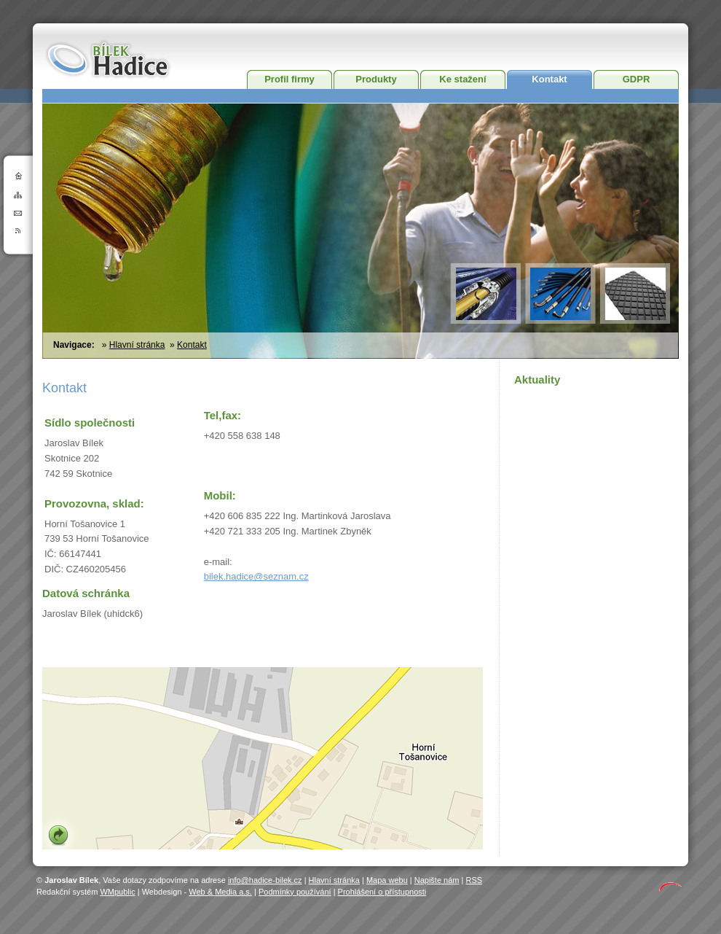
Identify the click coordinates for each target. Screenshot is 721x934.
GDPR (636, 79)
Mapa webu (387, 880)
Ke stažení (462, 79)
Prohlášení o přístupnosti (382, 891)
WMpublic (117, 891)
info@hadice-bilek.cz (265, 880)
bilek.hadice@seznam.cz (256, 576)
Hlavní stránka (137, 345)
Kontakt (549, 79)
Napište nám (437, 880)
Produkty (375, 79)
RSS (473, 880)
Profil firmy (289, 79)
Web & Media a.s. (220, 891)
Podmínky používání (295, 891)
